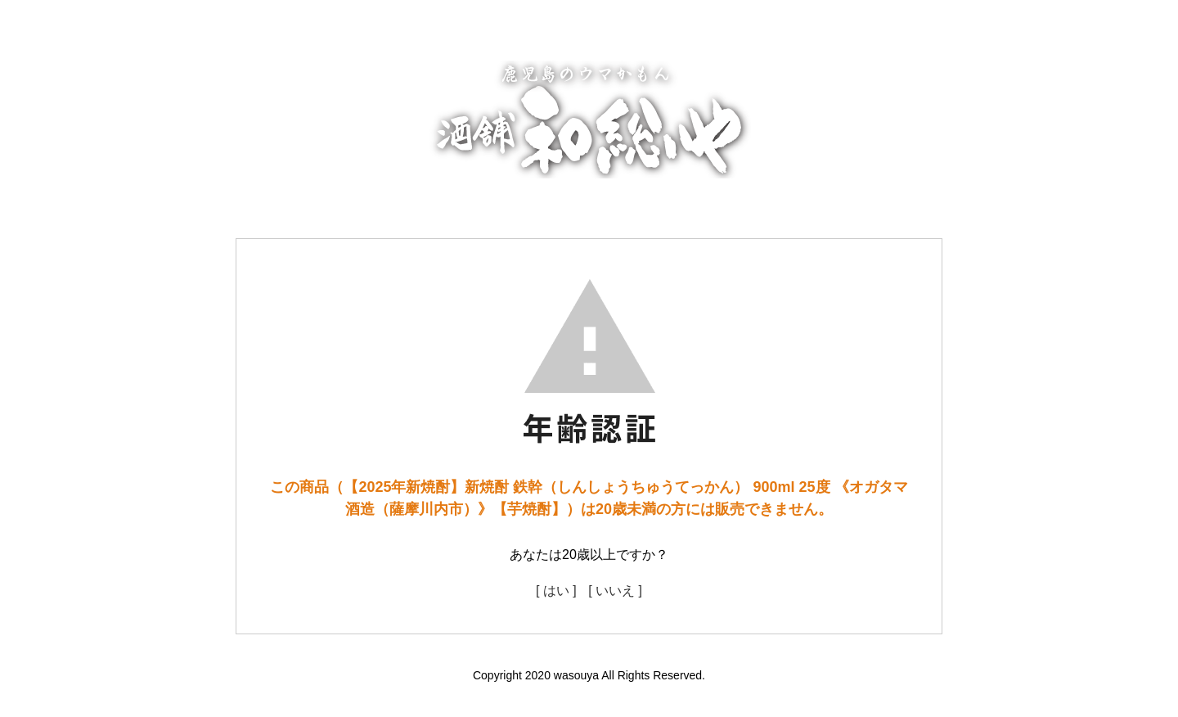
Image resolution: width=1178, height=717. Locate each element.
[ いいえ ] (615, 591)
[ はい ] (556, 591)
